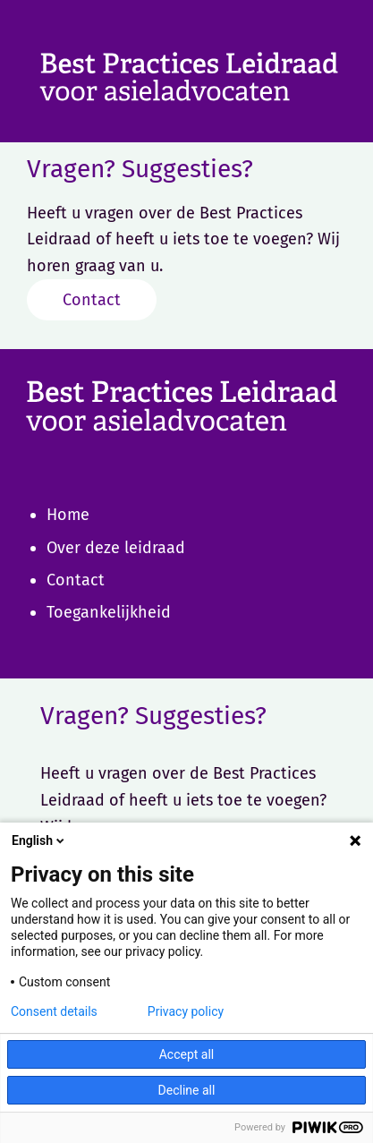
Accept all (187, 1054)
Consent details (54, 1011)
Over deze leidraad (116, 548)
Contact (92, 300)
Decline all (187, 1090)
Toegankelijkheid (109, 612)
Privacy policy (186, 1011)
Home (68, 515)
